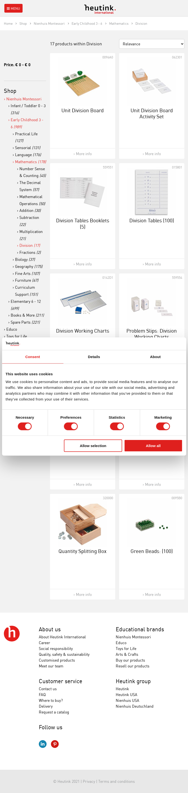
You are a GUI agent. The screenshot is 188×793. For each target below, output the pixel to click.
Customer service (60, 681)
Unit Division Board (82, 110)
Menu (13, 8)
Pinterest (55, 744)
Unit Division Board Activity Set (152, 113)
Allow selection (93, 446)
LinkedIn (43, 744)
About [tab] (155, 357)
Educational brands (140, 629)
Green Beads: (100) (152, 551)
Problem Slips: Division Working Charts (151, 334)
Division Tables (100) (151, 220)
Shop (10, 90)
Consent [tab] (32, 357)
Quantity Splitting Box (82, 551)
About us (50, 629)
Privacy (89, 781)
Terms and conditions (116, 781)
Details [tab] (94, 357)
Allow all (153, 446)
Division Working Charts (82, 331)
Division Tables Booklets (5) (82, 223)
